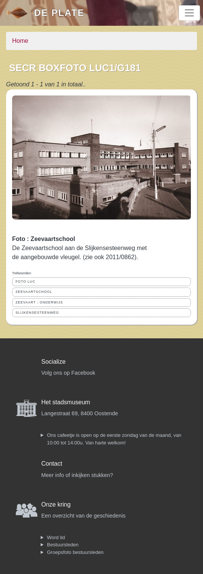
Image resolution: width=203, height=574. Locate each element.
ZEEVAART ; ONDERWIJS (39, 302)
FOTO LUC (25, 281)
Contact (51, 463)
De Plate (59, 13)
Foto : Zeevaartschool (43, 239)
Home (20, 41)
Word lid (56, 537)
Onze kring (55, 504)
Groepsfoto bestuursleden (75, 552)
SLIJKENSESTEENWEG (37, 312)
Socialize (53, 361)
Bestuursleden (62, 544)
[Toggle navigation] (189, 12)
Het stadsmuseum (65, 402)
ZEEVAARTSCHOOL (34, 292)
